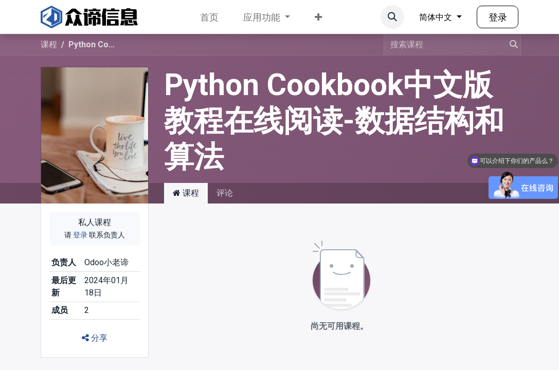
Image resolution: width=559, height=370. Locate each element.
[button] (392, 17)
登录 (498, 17)
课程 (49, 44)
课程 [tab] (186, 193)
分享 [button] (94, 338)
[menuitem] (209, 17)
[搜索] (509, 44)
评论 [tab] (225, 193)
